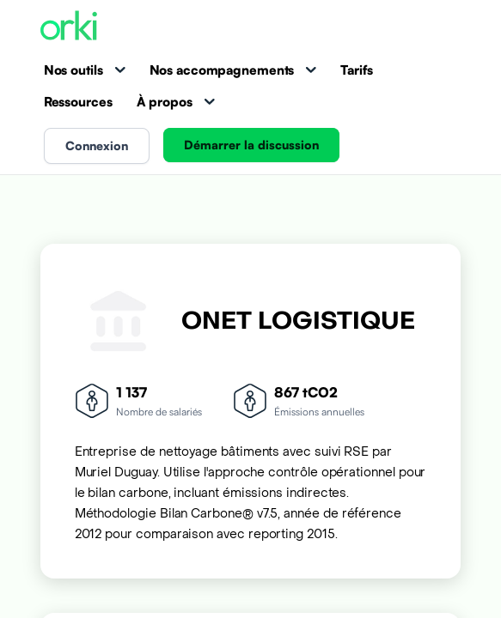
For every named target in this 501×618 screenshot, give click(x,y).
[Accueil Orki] (68, 27)
